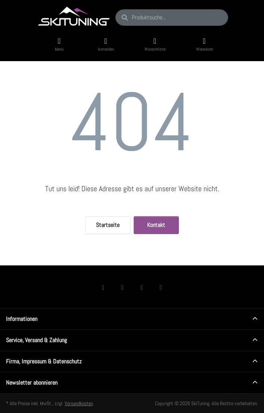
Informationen (21, 319)
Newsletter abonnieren (32, 383)
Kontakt (156, 225)
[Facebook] (103, 287)
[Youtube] (161, 287)
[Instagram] (122, 287)
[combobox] (171, 17)
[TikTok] (142, 287)
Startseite (107, 225)
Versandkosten (79, 403)
